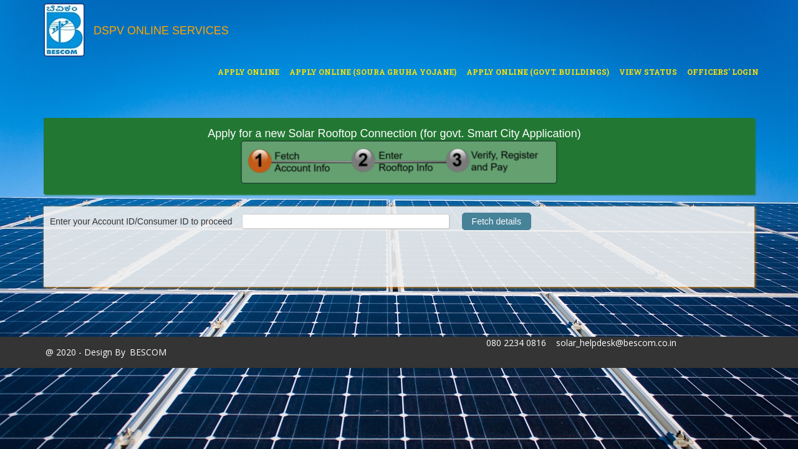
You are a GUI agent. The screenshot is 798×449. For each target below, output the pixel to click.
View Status (648, 72)
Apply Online (248, 71)
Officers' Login (723, 72)
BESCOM (148, 352)
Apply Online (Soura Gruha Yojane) (372, 71)
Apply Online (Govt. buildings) (537, 71)
